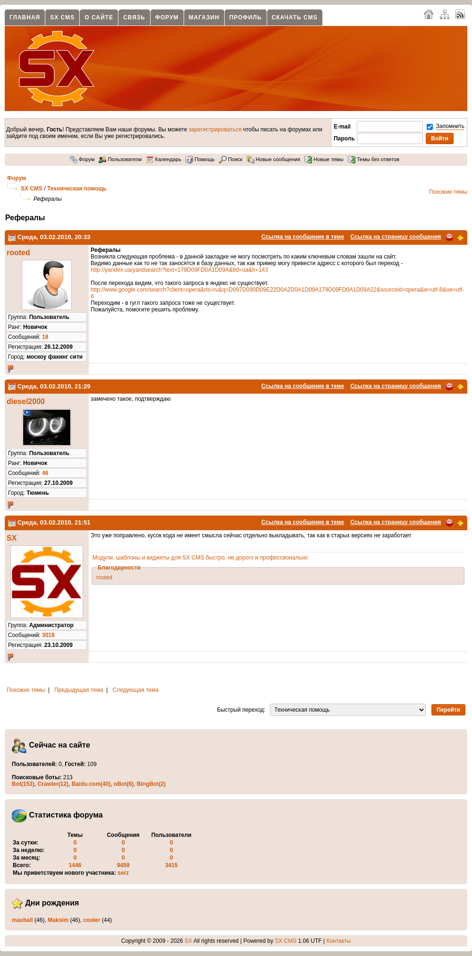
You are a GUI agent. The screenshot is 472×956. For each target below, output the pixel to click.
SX (12, 538)
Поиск (231, 159)
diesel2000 (26, 401)
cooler (91, 920)
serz (123, 873)
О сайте (98, 17)
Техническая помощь (77, 188)
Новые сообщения (273, 159)
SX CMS (62, 17)
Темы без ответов (373, 159)
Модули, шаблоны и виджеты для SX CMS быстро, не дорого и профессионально (200, 557)
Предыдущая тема (78, 690)
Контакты (338, 941)
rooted (18, 253)
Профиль (245, 17)
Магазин (204, 17)
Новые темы (324, 159)
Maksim (58, 920)
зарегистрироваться (215, 129)
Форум (167, 17)
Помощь (200, 159)
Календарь (163, 159)
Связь (134, 17)
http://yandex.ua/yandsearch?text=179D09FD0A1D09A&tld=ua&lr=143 (179, 270)
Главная (24, 17)
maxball (22, 920)
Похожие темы (448, 192)
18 (45, 337)
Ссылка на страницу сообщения (395, 236)
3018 (48, 635)
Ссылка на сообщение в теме (302, 236)
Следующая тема (136, 690)
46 (45, 473)
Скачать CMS (295, 17)
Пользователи (120, 159)
